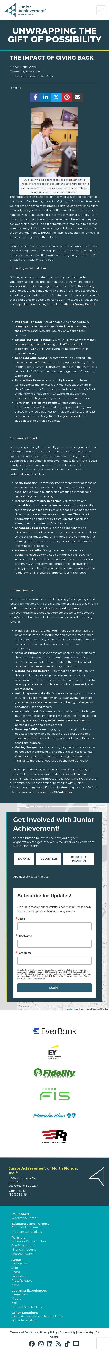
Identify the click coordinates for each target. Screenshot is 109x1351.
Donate (24, 858)
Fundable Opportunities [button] (28, 1241)
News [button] (15, 1284)
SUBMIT (54, 987)
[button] (33, 1344)
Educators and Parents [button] (30, 1223)
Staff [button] (14, 1268)
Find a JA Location (24, 1320)
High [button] (14, 1302)
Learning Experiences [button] (29, 1290)
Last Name (24, 953)
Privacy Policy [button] (48, 1332)
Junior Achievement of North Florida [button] (37, 1316)
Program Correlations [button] (26, 1231)
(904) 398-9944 (19, 1194)
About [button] (16, 1259)
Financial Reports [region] (23, 1249)
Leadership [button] (19, 1263)
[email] (77, 98)
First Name (24, 936)
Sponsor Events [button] (22, 1254)
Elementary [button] (19, 1294)
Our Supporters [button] (22, 1245)
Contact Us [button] (18, 1190)
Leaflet (69, 1009)
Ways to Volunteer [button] (24, 1218)
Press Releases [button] (21, 1280)
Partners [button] (18, 1237)
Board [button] (15, 1272)
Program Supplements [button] (27, 1227)
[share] (35, 98)
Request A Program (79, 858)
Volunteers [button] (20, 1214)
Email (21, 919)
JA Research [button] (20, 1276)
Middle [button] (16, 1298)
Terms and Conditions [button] (24, 1332)
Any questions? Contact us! (31, 876)
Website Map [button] (86, 1332)
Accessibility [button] (67, 1332)
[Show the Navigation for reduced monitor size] (101, 10)
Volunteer (49, 858)
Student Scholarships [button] (26, 1307)
